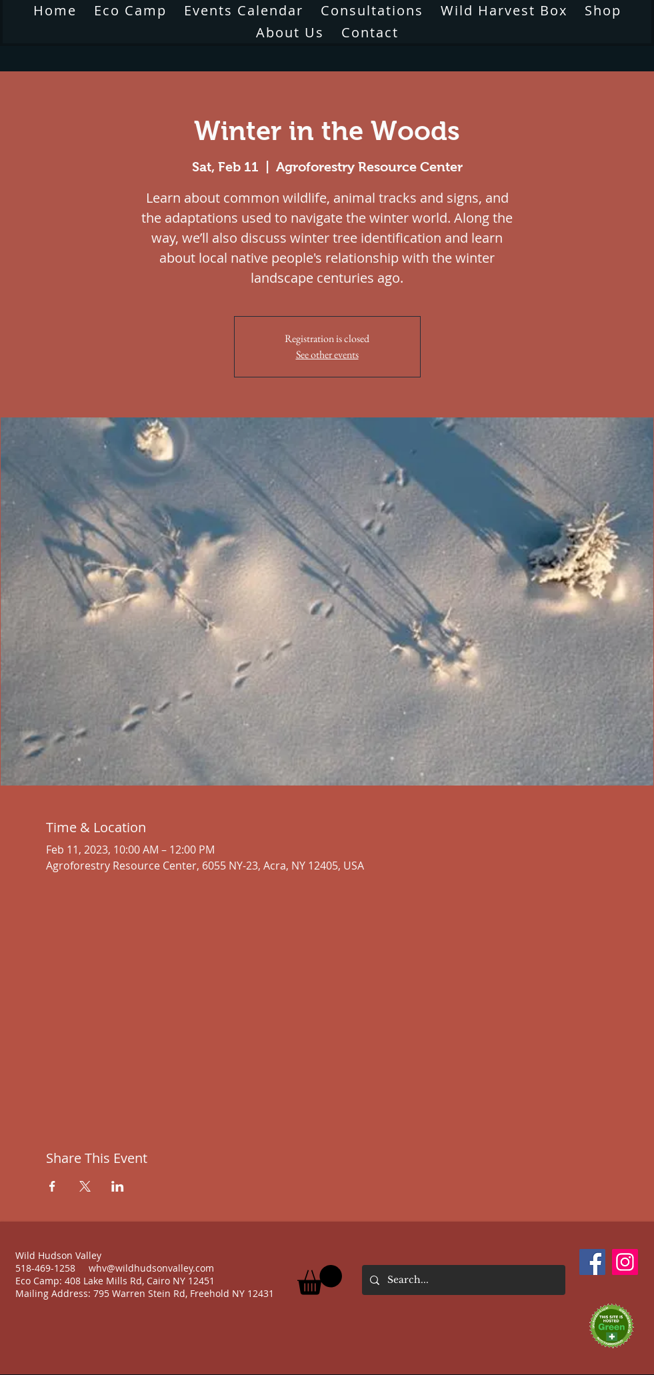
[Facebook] (592, 1262)
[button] (290, 32)
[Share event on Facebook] (52, 1186)
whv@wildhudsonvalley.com (151, 1268)
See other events (327, 354)
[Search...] (462, 1280)
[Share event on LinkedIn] (117, 1186)
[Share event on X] (85, 1186)
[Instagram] (625, 1262)
